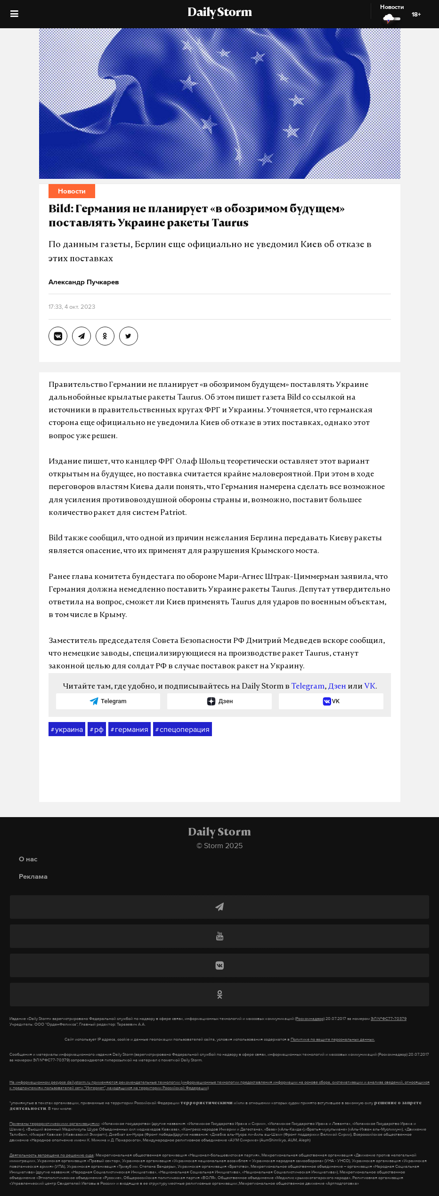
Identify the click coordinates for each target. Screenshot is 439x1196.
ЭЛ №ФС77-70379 (388, 1018)
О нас (28, 859)
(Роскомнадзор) (310, 1018)
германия (129, 729)
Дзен (337, 686)
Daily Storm (219, 13)
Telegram (308, 686)
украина (67, 729)
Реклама (33, 876)
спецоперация (182, 729)
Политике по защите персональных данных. (333, 1039)
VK (369, 686)
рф (97, 729)
